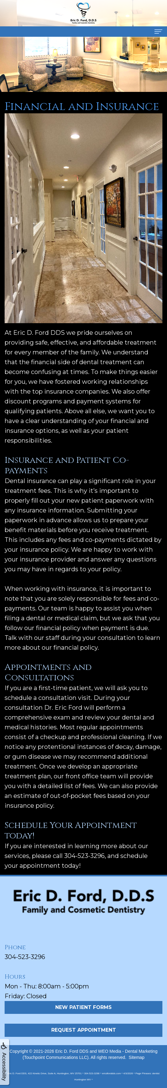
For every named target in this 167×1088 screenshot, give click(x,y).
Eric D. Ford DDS (71, 1051)
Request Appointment (83, 1030)
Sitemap (136, 1057)
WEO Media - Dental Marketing (127, 1051)
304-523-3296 (25, 957)
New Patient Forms (83, 1007)
